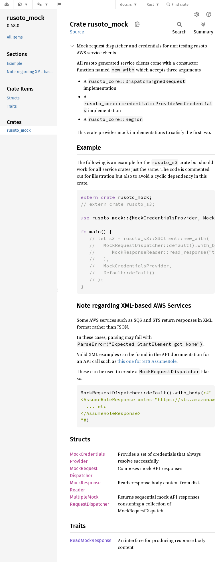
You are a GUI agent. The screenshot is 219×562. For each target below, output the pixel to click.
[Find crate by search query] (195, 4)
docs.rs (126, 4)
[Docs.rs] (6, 4)
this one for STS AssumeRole (147, 361)
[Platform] (43, 4)
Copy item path (137, 24)
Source (77, 32)
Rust (150, 4)
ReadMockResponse (90, 540)
